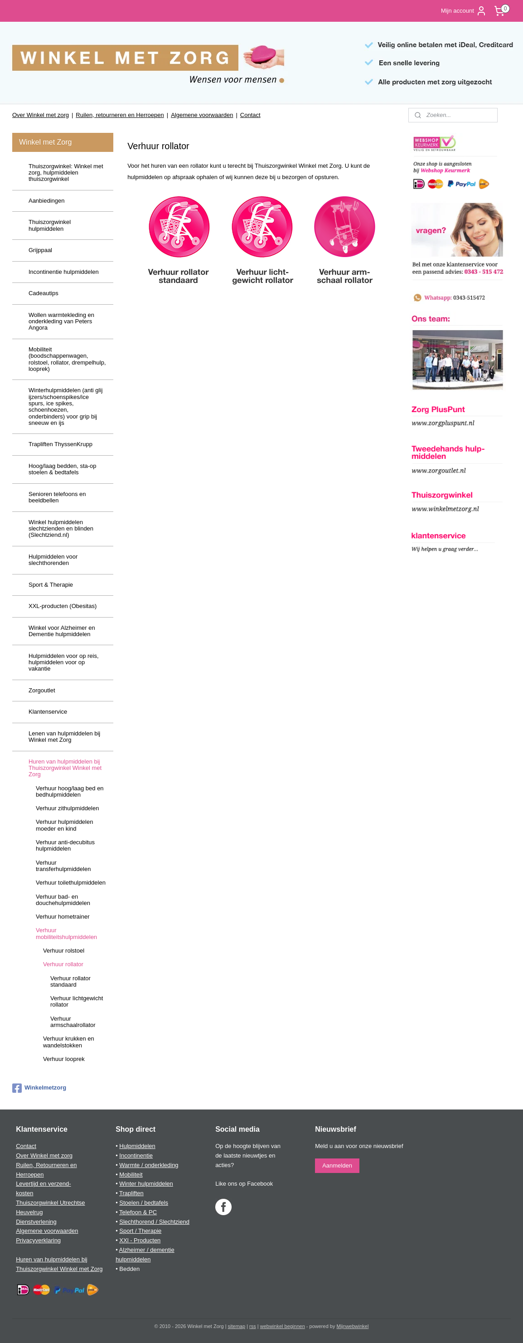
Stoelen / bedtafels (143, 1202)
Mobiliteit (130, 1174)
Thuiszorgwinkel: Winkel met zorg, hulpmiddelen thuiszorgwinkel (66, 173)
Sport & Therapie (51, 584)
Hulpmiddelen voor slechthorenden (53, 559)
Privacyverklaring (38, 1240)
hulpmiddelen (133, 1259)
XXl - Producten (139, 1240)
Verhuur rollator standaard (70, 981)
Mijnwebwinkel (353, 1326)
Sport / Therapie (140, 1230)
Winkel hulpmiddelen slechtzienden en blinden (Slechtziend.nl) (61, 529)
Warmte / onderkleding (148, 1165)
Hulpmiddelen (137, 1146)
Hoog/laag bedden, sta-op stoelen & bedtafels (63, 469)
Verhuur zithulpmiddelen (67, 808)
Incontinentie (136, 1155)
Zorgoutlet (42, 690)
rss (252, 1326)
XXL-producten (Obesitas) (63, 606)
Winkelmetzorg (39, 1088)
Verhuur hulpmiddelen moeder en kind (64, 825)
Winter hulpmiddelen (146, 1183)
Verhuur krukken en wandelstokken (68, 1041)
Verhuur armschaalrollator (73, 1021)
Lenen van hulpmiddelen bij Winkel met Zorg (64, 736)
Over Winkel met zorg (40, 115)
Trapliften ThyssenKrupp (60, 444)
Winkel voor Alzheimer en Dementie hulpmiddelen (62, 630)
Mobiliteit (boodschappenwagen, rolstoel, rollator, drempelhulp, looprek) (67, 359)
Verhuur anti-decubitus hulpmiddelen (65, 845)
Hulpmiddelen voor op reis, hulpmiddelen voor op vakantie (64, 662)
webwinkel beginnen (282, 1326)
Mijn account (464, 10)
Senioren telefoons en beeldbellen (57, 497)
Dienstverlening (36, 1221)
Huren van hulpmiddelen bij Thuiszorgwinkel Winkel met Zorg (65, 768)
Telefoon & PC (138, 1212)
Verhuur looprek (64, 1059)
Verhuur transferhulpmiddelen (63, 865)
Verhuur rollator (63, 964)
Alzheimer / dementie (146, 1249)
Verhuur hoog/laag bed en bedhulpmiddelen (70, 791)
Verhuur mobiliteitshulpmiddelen (66, 933)
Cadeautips (43, 293)
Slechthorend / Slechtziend (154, 1221)
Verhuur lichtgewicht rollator (76, 1001)
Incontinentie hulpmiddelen (64, 271)
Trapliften (131, 1193)
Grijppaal (40, 250)
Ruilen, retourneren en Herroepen (120, 115)
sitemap (237, 1326)
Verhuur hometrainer (63, 916)
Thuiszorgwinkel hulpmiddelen (50, 225)
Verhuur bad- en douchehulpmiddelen (63, 899)
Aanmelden (337, 1165)
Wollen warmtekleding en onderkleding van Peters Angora (61, 321)
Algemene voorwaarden (202, 115)
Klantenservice (48, 711)
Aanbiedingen (47, 200)
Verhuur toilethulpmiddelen (71, 882)
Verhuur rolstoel (63, 950)
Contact (250, 115)
